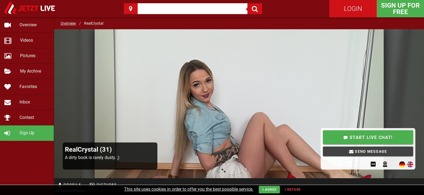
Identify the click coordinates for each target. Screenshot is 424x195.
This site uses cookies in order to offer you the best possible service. (188, 189)
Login (353, 8)
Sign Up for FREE (400, 9)
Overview (68, 23)
